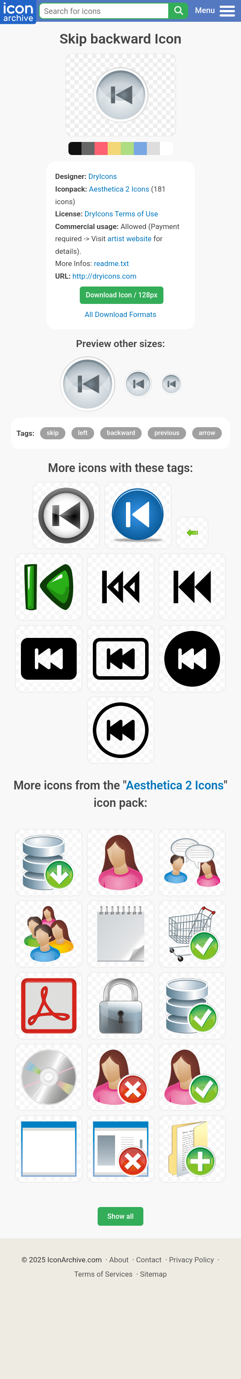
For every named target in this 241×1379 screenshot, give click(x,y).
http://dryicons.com (104, 276)
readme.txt (111, 263)
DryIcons (102, 176)
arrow (207, 433)
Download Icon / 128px (121, 295)
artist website (130, 238)
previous (166, 433)
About (119, 1259)
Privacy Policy (191, 1259)
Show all (120, 1216)
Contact (149, 1259)
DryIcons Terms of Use (121, 213)
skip (53, 433)
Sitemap (153, 1274)
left (83, 433)
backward (121, 433)
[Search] (178, 11)
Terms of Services (103, 1274)
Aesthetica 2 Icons (119, 189)
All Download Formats (120, 314)
